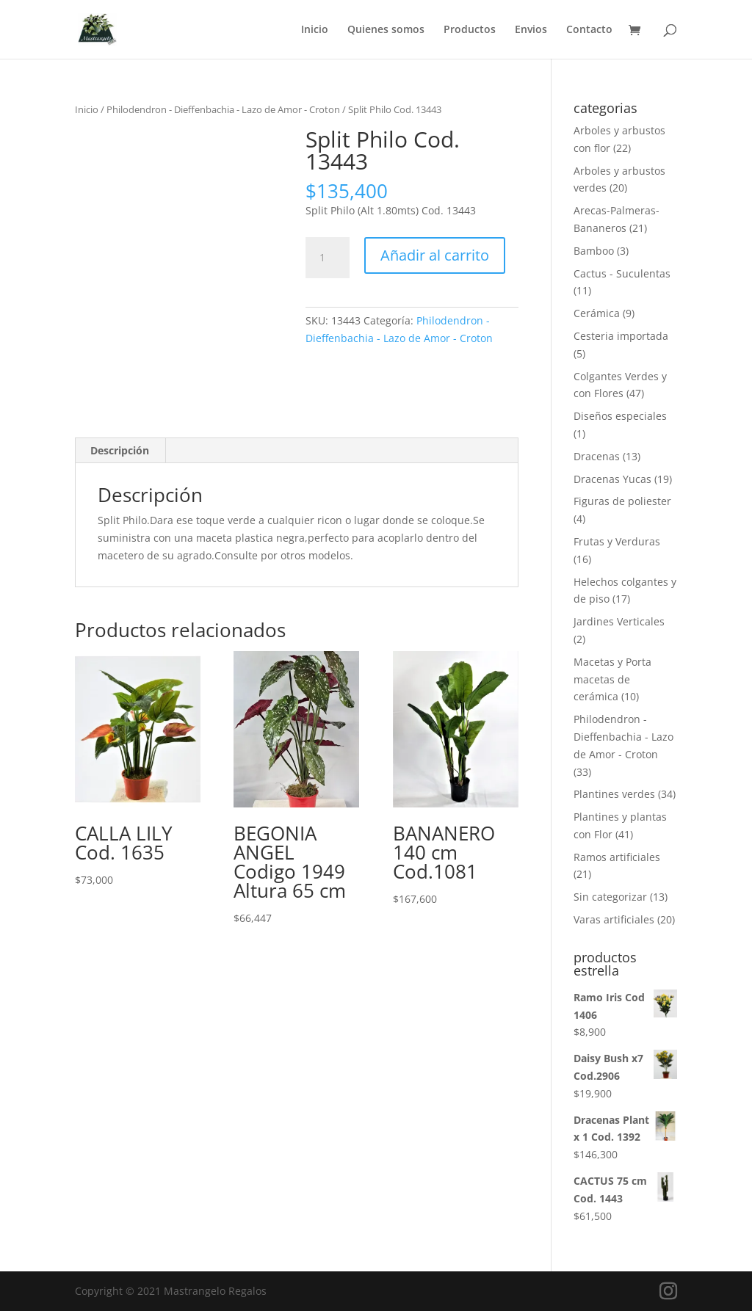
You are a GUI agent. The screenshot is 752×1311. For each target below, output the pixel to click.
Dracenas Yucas (612, 479)
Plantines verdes (614, 794)
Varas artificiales (614, 919)
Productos (470, 30)
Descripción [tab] (119, 450)
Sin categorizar (610, 897)
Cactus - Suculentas (622, 273)
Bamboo (594, 251)
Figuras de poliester (622, 501)
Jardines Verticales (619, 621)
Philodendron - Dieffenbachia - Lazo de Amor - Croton (223, 109)
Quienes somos (385, 30)
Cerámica (597, 313)
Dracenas (597, 456)
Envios (531, 30)
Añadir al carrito (434, 255)
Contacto (589, 30)
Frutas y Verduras (617, 541)
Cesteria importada (621, 336)
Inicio (314, 30)
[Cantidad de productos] (328, 257)
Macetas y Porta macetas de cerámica (612, 679)
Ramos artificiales (617, 857)
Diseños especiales (620, 416)
